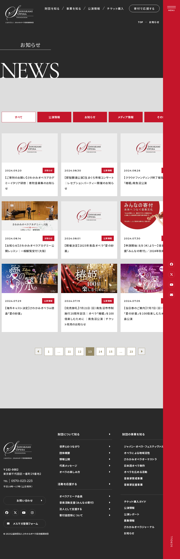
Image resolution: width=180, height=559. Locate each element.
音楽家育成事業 (133, 478)
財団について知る (68, 434)
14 (100, 351)
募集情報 (129, 520)
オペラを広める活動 (135, 472)
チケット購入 (115, 8)
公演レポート (132, 514)
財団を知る (52, 8)
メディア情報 (126, 117)
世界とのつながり (69, 446)
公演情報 (94, 8)
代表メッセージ (68, 465)
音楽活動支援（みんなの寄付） (76, 502)
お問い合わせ (25, 500)
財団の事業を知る (133, 434)
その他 (161, 117)
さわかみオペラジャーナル (139, 527)
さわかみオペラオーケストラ (140, 459)
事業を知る (73, 8)
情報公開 (64, 459)
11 (69, 351)
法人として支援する (70, 509)
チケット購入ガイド (135, 501)
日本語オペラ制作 (134, 465)
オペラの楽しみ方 (69, 472)
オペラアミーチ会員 (71, 496)
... (59, 351)
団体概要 (64, 453)
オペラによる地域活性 (137, 453)
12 (79, 351)
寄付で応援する (144, 8)
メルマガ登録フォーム (25, 523)
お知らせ (90, 117)
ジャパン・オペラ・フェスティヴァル (144, 446)
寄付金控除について (71, 515)
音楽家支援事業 (133, 484)
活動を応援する (67, 484)
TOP (140, 22)
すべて (18, 117)
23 (131, 351)
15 (110, 351)
